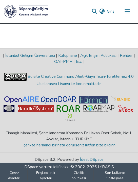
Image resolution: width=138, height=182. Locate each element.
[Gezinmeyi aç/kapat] (127, 11)
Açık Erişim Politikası (98, 55)
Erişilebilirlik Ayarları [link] (45, 175)
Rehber (126, 55)
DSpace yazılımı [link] (38, 167)
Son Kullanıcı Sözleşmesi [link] (115, 175)
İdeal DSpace (92, 159)
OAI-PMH (63, 61)
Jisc (79, 61)
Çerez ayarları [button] (14, 175)
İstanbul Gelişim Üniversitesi (30, 55)
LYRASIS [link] (106, 167)
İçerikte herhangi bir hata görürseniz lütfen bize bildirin (69, 145)
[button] (26, 11)
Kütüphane (67, 55)
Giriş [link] (111, 11)
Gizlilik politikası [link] (79, 175)
